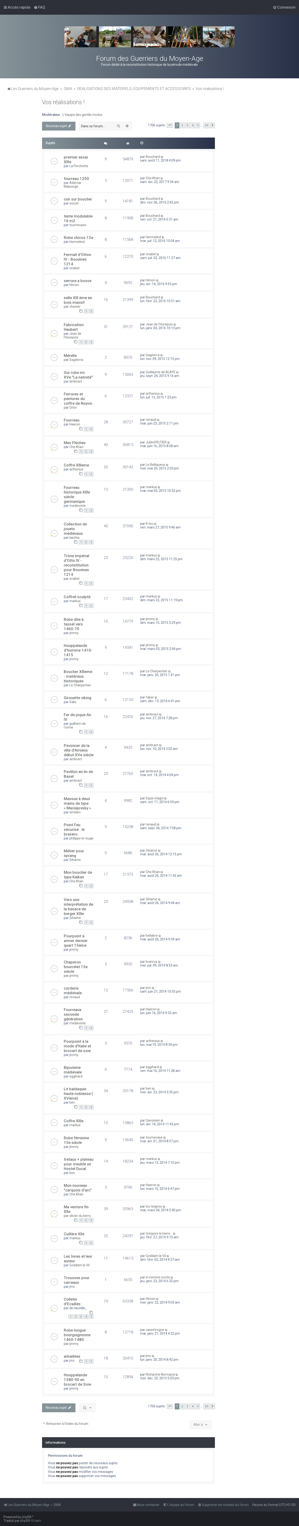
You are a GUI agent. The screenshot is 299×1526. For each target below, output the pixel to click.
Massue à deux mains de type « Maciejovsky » (77, 803)
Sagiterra (76, 360)
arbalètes (72, 1356)
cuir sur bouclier (78, 199)
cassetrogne (155, 1330)
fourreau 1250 (76, 178)
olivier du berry (80, 1216)
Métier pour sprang (74, 853)
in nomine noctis (158, 1277)
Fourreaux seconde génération (73, 1014)
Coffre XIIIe (73, 1121)
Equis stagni (155, 798)
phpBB (27, 1517)
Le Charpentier (80, 685)
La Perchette (78, 166)
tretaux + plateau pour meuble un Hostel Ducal (78, 1164)
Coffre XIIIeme (76, 465)
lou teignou (154, 1206)
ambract (75, 381)
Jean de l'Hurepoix (72, 335)
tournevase (77, 225)
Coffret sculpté (77, 596)
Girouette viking (77, 697)
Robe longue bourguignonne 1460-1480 (77, 1335)
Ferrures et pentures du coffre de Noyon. (78, 399)
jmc (148, 988)
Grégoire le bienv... (159, 1233)
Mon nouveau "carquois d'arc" (78, 1187)
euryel (73, 203)
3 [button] (187, 125)
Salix (72, 702)
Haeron (74, 424)
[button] (170, 125)
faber (150, 697)
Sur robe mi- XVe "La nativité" (78, 375)
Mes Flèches (75, 442)
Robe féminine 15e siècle (76, 1140)
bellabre (152, 935)
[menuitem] (39, 7)
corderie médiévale (73, 990)
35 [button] (206, 125)
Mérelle (70, 355)
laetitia (74, 537)
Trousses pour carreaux (76, 1280)
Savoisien (153, 1120)
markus (151, 487)
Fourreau (71, 420)
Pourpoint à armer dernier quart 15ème (76, 941)
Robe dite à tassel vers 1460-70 (74, 624)
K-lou (149, 523)
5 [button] (198, 125)
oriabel (74, 268)
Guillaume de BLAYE (160, 372)
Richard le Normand (160, 1374)
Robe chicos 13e (78, 237)
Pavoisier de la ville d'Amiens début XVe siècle (78, 750)
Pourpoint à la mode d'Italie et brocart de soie (77, 1046)
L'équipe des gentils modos (83, 115)
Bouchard (153, 157)
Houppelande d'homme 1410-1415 (78, 650)
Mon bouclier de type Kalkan (78, 874)
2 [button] (182, 125)
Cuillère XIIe (74, 1234)
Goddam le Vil (79, 1265)
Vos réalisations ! (63, 102)
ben (72, 1102)
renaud (151, 419)
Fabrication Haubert (74, 327)
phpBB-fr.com (30, 1521)
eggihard (75, 1076)
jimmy (73, 633)
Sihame (75, 860)
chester (75, 306)
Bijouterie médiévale (73, 1069)
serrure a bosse (77, 280)
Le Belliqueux (155, 464)
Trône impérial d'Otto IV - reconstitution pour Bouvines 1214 (76, 565)
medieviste (77, 506)
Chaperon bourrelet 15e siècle (76, 967)
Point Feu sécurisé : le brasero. (74, 829)
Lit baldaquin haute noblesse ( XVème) (78, 1094)
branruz (151, 961)
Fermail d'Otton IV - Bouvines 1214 (77, 259)
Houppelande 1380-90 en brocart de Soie (77, 1380)
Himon (74, 285)
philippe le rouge (81, 838)
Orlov (73, 407)
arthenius (153, 393)
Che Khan (153, 178)
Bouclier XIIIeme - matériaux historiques (78, 676)
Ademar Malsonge (73, 184)
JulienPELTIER (156, 442)
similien (75, 812)
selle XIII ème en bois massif (78, 300)
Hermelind (77, 242)
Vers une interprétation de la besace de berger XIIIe (78, 906)
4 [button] (192, 125)
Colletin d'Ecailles (72, 1301)
